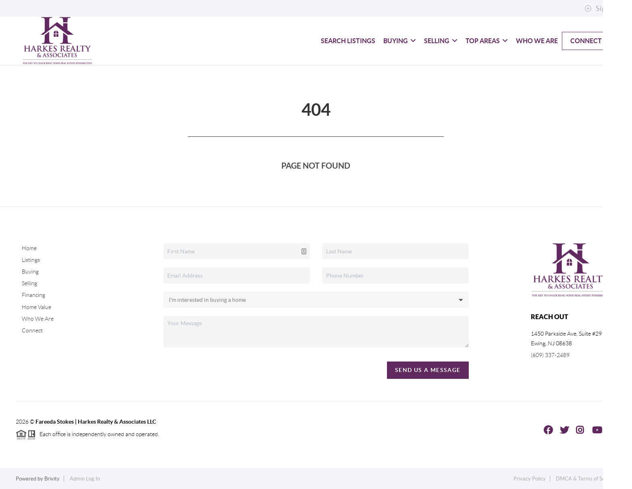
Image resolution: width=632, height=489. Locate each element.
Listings (31, 260)
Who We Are (537, 40)
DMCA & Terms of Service (586, 479)
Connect (586, 40)
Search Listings (348, 40)
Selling (440, 40)
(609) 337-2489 (550, 355)
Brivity (52, 479)
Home (29, 248)
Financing (33, 295)
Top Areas (487, 40)
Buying (399, 40)
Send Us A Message (428, 370)
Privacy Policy (530, 479)
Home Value (36, 307)
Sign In (600, 8)
